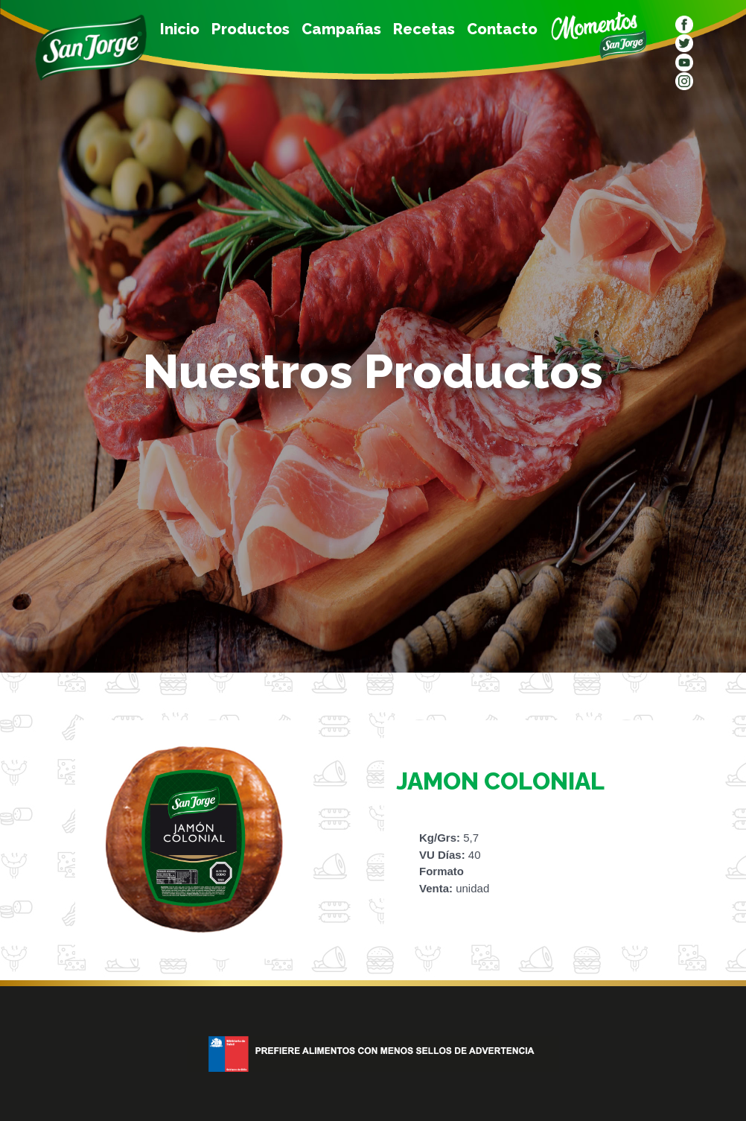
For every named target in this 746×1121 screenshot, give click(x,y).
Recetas (424, 29)
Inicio (180, 29)
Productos (250, 29)
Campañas (341, 29)
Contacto (502, 29)
